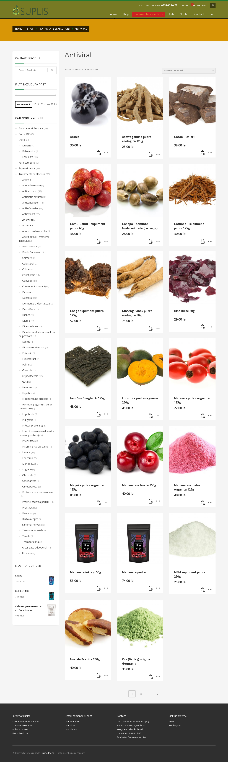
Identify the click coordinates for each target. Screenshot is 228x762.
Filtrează (23, 104)
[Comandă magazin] (189, 71)
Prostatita (28, 507)
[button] (98, 153)
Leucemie (27, 458)
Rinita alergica (30, 519)
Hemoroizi (28, 387)
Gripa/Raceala (30, 376)
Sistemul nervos (31, 524)
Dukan (26, 145)
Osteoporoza (30, 486)
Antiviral (27, 219)
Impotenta (28, 414)
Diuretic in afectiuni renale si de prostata (37, 334)
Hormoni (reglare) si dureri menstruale (36, 406)
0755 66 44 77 (169, 5)
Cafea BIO (25, 134)
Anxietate (27, 225)
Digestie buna (30, 326)
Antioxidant (28, 214)
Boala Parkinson (31, 252)
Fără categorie (27, 162)
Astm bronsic (29, 246)
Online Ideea (48, 753)
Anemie (26, 179)
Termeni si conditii (22, 725)
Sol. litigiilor (175, 725)
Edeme (26, 341)
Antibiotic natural (32, 197)
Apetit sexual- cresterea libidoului (34, 238)
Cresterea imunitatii (33, 286)
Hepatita (27, 393)
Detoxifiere (28, 309)
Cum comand (72, 721)
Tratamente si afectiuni (32, 174)
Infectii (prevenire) (32, 425)
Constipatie (28, 275)
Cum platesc (71, 725)
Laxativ (26, 452)
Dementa (27, 292)
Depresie (27, 297)
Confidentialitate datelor (25, 721)
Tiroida (26, 536)
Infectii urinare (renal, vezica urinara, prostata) (36, 433)
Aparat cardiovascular (34, 231)
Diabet (26, 315)
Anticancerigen (30, 202)
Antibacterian (29, 191)
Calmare (27, 258)
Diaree (26, 320)
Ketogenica (28, 151)
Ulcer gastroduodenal (34, 547)
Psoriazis (27, 513)
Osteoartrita (29, 480)
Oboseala (27, 475)
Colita (25, 269)
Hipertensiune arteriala (35, 398)
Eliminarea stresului (33, 347)
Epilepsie (27, 353)
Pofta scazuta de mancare (37, 492)
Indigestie (27, 419)
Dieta (22, 139)
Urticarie (27, 553)
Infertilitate (28, 441)
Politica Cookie (20, 729)
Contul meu (71, 729)
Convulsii (27, 280)
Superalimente (27, 168)
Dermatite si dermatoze (36, 303)
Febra (25, 364)
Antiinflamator (30, 208)
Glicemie (27, 370)
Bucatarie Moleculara (31, 128)
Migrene (27, 469)
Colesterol (28, 263)
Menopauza (29, 463)
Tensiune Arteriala (32, 530)
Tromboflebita (30, 541)
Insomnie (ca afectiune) (35, 446)
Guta (25, 381)
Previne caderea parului (35, 502)
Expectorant (29, 358)
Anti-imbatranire (31, 185)
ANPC (172, 721)
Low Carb (27, 157)
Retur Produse (20, 733)
